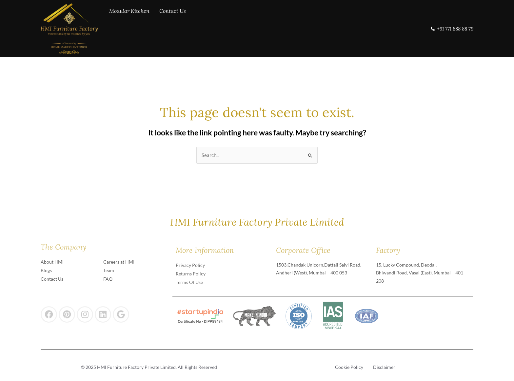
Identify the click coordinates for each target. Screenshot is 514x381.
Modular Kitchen (129, 27)
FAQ (107, 279)
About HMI (52, 262)
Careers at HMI (118, 262)
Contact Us (172, 27)
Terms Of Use (189, 282)
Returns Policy (191, 273)
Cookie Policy (349, 367)
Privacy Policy (190, 265)
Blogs (46, 270)
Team (108, 270)
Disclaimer (384, 367)
